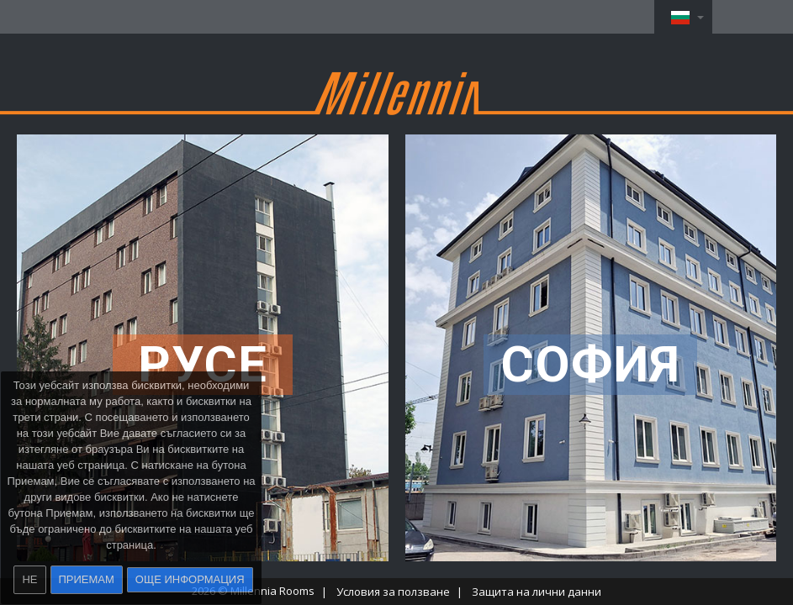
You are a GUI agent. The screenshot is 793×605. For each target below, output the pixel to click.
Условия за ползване (393, 591)
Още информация (190, 579)
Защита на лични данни (536, 591)
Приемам (86, 579)
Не (29, 579)
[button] (683, 17)
